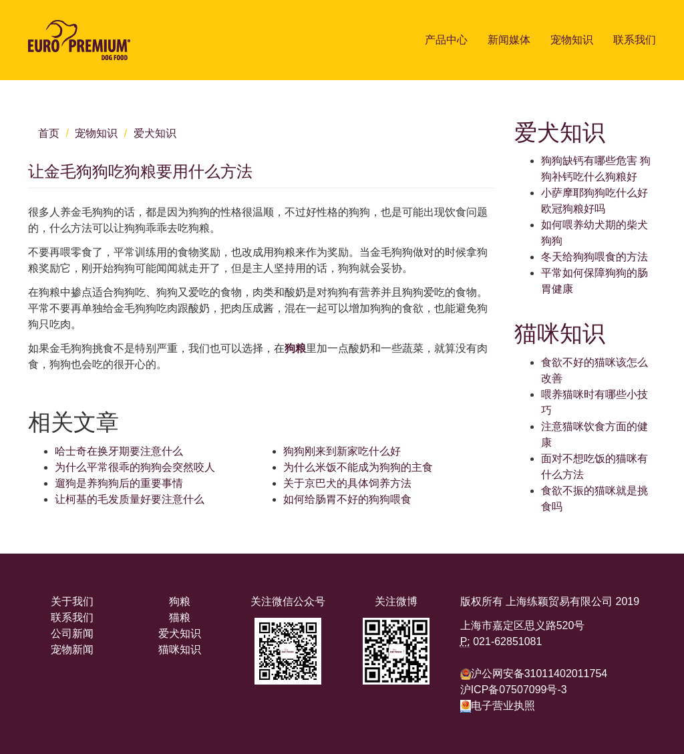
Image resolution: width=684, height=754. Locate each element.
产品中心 (446, 39)
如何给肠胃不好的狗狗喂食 (347, 499)
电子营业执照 (497, 705)
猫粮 (179, 617)
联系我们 (634, 39)
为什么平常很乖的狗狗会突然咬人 (135, 467)
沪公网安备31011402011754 (539, 673)
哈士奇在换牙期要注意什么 (119, 451)
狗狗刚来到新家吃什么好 (342, 451)
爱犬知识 (155, 133)
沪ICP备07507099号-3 (513, 689)
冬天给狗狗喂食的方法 (594, 256)
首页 (48, 133)
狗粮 (295, 348)
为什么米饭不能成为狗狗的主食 (358, 467)
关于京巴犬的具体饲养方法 (347, 483)
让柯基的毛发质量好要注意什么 (129, 499)
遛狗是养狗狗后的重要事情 (119, 483)
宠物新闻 (72, 649)
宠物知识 (571, 39)
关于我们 (72, 601)
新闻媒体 (509, 39)
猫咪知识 (179, 649)
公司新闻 (72, 633)
